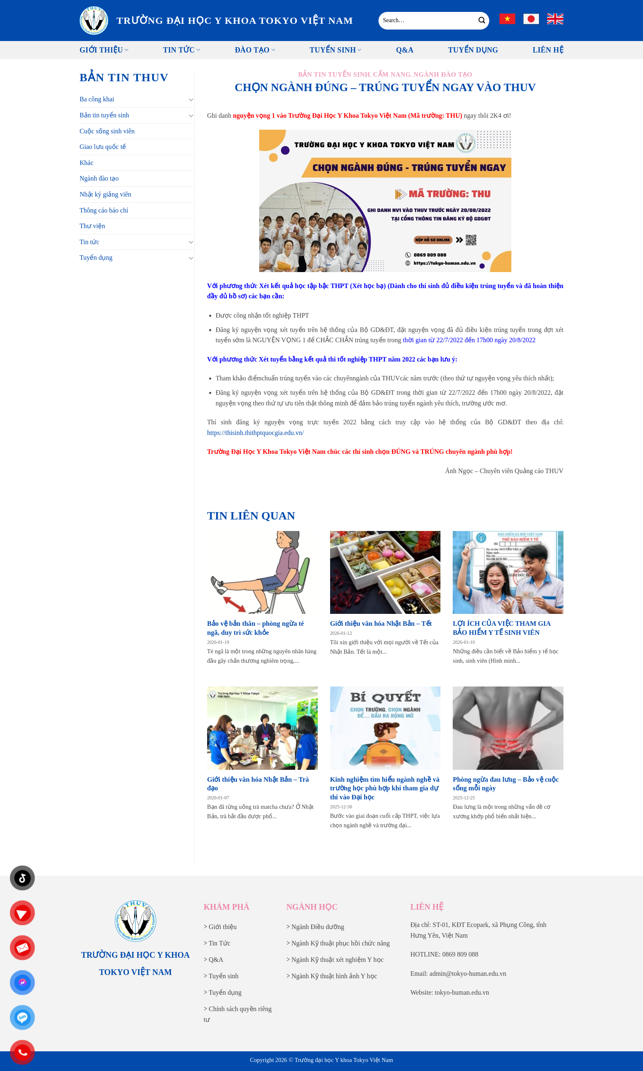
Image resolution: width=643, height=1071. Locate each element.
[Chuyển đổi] (191, 99)
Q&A (405, 50)
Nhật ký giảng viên (105, 194)
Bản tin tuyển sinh (104, 115)
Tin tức (181, 50)
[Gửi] (482, 20)
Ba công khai (97, 99)
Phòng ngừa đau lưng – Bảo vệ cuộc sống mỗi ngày (506, 784)
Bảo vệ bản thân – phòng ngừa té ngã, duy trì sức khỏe (255, 628)
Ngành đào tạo (99, 178)
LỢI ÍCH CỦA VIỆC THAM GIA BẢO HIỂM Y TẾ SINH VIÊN (501, 628)
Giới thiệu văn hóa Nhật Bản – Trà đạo (258, 784)
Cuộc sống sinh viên (107, 131)
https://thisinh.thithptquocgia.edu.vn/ (255, 432)
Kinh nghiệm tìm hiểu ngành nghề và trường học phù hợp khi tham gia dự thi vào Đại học (385, 788)
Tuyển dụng (96, 257)
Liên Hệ (548, 50)
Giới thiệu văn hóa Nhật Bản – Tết (381, 623)
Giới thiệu (104, 50)
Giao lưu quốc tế (103, 146)
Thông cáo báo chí (104, 210)
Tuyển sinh (336, 50)
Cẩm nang (392, 74)
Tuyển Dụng (473, 50)
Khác (86, 162)
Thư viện (92, 225)
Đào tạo (255, 50)
